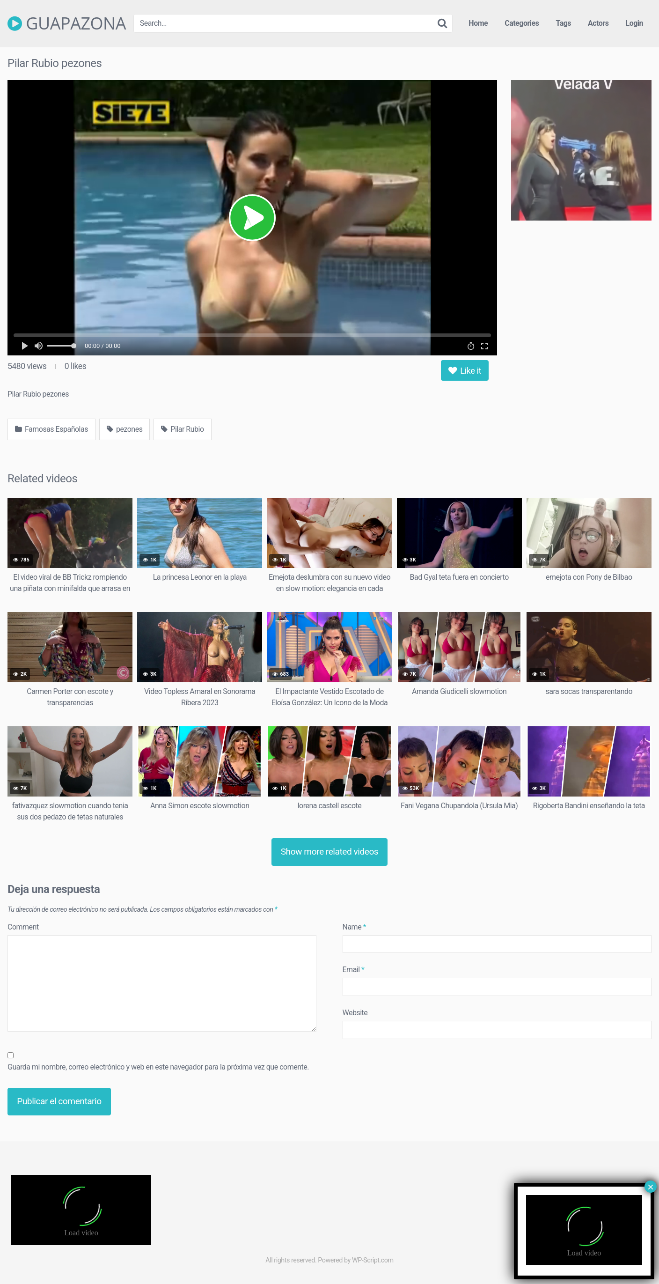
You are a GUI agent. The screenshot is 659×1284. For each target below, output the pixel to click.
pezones (124, 429)
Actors (598, 23)
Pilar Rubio (182, 429)
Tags (563, 23)
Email (354, 969)
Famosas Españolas (51, 429)
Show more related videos (330, 851)
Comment (23, 926)
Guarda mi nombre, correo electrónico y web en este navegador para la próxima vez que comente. (158, 1067)
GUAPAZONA (66, 23)
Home (478, 23)
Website (355, 1012)
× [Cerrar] (650, 1187)
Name (354, 926)
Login (634, 23)
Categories (522, 23)
